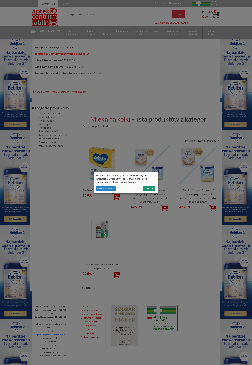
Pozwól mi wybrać (106, 188)
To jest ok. (148, 188)
